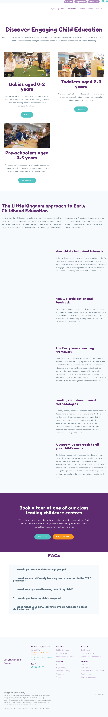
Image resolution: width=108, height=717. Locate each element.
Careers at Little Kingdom (91, 656)
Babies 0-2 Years (62, 650)
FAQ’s (58, 677)
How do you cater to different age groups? (41, 569)
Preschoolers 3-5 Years (65, 656)
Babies (27, 115)
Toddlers (81, 109)
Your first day (61, 664)
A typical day (61, 668)
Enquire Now (81, 2)
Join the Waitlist (87, 653)
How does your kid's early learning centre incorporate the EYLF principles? (52, 579)
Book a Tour (93, 2)
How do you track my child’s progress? (39, 598)
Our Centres (86, 668)
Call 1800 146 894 (63, 537)
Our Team (85, 664)
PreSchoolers (27, 180)
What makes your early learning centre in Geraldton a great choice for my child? (50, 608)
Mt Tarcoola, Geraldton (40, 647)
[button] (27, 64)
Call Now (68, 2)
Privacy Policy (99, 694)
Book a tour (42, 537)
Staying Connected (88, 677)
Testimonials (86, 674)
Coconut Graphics (44, 708)
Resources (60, 674)
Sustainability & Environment (92, 671)
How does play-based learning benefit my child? (45, 589)
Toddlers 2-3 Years (63, 653)
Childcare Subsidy (63, 671)
